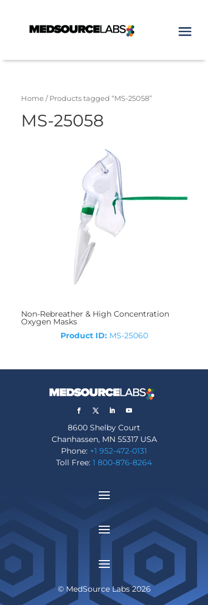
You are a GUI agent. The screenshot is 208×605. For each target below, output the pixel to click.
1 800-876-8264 (122, 462)
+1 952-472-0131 (118, 451)
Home (32, 98)
